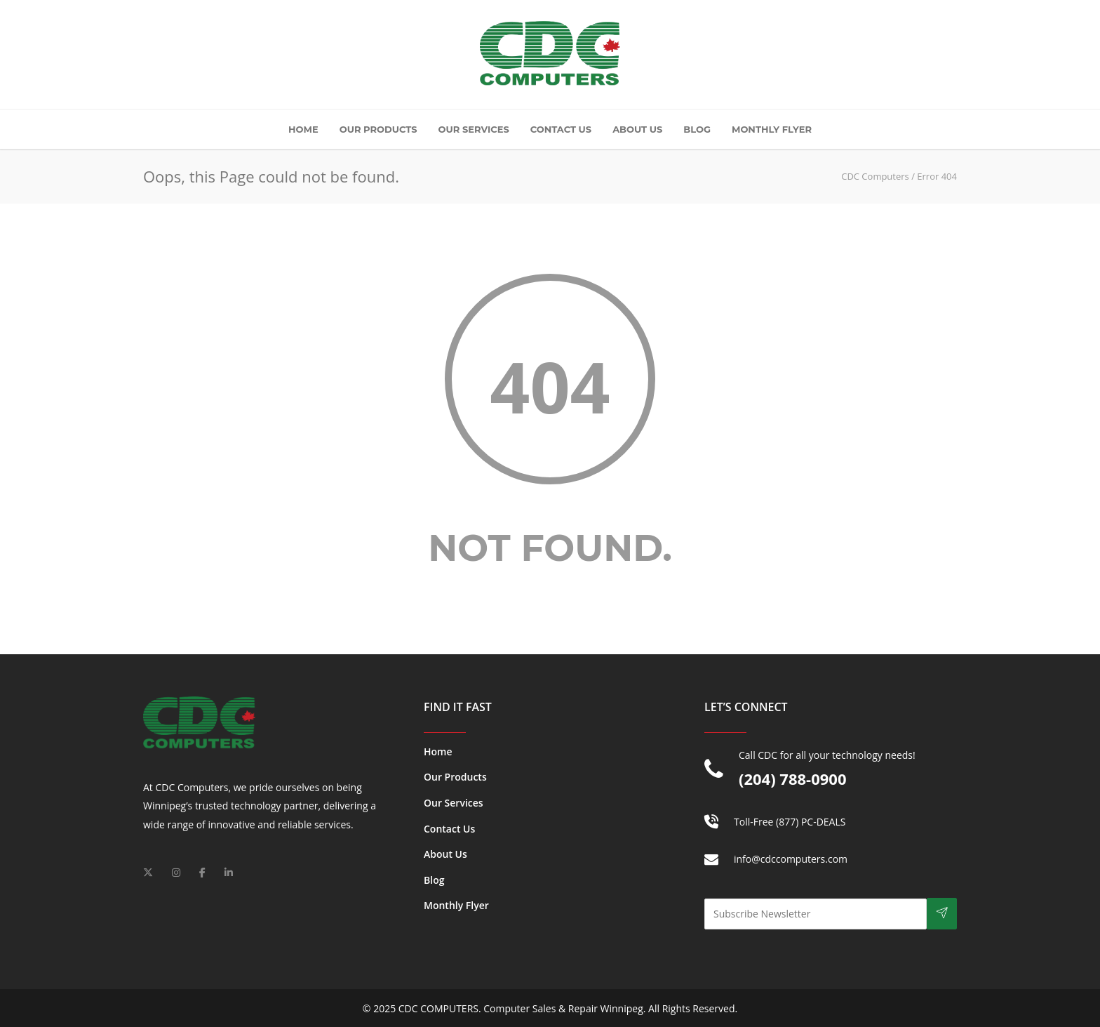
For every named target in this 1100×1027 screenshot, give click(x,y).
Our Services (473, 129)
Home (303, 129)
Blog (697, 129)
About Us (637, 129)
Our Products (378, 129)
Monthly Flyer (772, 129)
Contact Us (560, 129)
